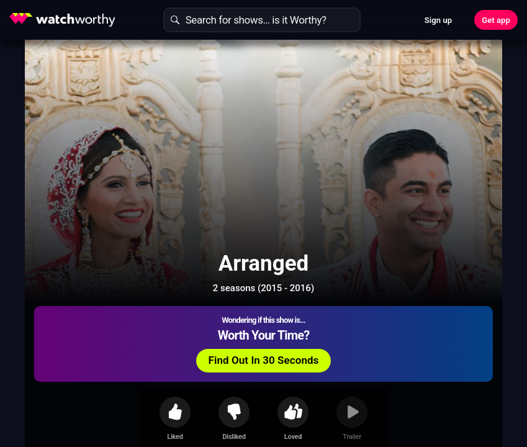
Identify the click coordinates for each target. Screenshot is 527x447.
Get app (496, 20)
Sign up (438, 20)
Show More (338, 393)
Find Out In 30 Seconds (386, 139)
